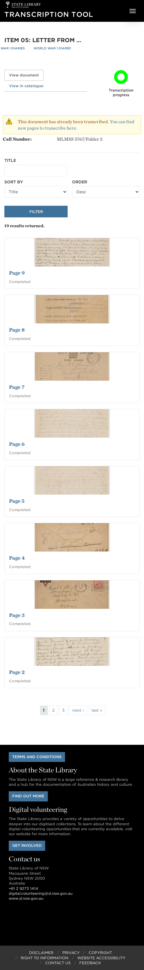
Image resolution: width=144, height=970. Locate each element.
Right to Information (44, 958)
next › (78, 710)
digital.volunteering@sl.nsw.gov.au (41, 893)
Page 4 (17, 558)
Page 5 (16, 501)
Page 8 (17, 330)
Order (79, 182)
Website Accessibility (101, 958)
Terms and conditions (37, 757)
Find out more (28, 796)
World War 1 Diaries (53, 48)
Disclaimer (41, 953)
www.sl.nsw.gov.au (26, 898)
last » (97, 710)
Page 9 (17, 273)
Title (10, 160)
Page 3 (17, 615)
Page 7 (16, 387)
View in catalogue (26, 86)
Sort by (13, 182)
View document (26, 75)
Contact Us (58, 963)
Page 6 (17, 444)
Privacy (71, 953)
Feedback (90, 963)
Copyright (100, 953)
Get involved (27, 845)
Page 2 (17, 672)
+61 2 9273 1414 (23, 888)
